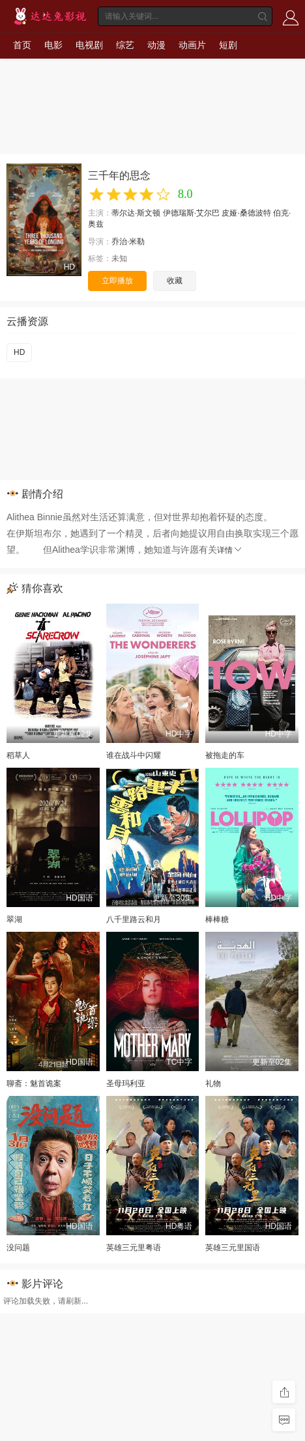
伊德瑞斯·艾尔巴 (191, 212)
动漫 (156, 45)
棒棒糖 (217, 919)
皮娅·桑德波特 (246, 212)
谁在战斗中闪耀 (133, 755)
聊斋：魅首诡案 (34, 1083)
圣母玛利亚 (125, 1083)
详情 (230, 550)
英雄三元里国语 (232, 1247)
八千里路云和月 (133, 919)
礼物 (213, 1083)
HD (19, 352)
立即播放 (117, 280)
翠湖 (14, 919)
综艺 (125, 45)
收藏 (174, 280)
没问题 (18, 1247)
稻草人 (18, 755)
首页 (22, 45)
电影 (53, 45)
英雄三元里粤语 (133, 1247)
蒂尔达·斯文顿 (135, 212)
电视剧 (89, 45)
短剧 (228, 45)
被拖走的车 (224, 755)
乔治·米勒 (128, 241)
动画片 (192, 45)
